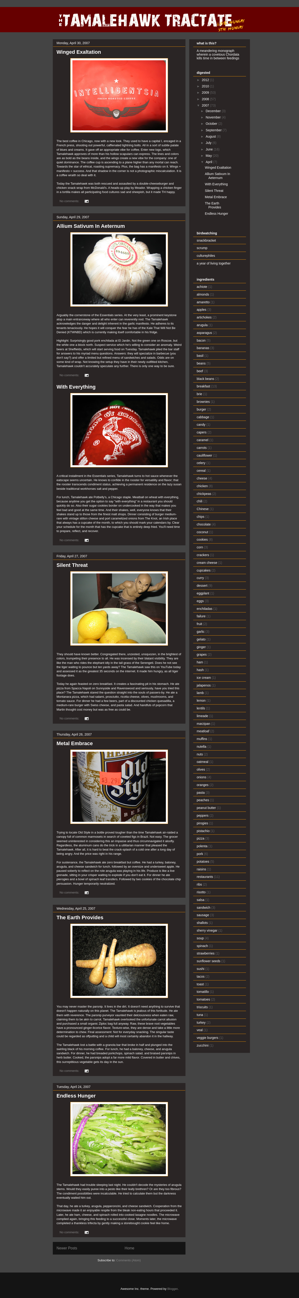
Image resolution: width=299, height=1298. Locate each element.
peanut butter (206, 808)
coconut (202, 532)
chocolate (204, 524)
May (209, 155)
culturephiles (206, 255)
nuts (200, 754)
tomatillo (203, 992)
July (209, 143)
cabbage (203, 417)
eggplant (203, 593)
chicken (202, 486)
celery (201, 463)
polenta (202, 846)
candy (201, 424)
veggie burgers (207, 1038)
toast (200, 984)
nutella (201, 746)
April (209, 162)
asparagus (204, 333)
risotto (201, 892)
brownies (203, 402)
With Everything (76, 387)
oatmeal (202, 762)
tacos (200, 976)
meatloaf (203, 731)
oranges (203, 785)
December (213, 111)
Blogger (172, 1289)
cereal (201, 470)
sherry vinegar (207, 930)
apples (201, 309)
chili (199, 501)
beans (201, 363)
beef (200, 371)
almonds (203, 294)
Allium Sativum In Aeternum (91, 226)
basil (200, 356)
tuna (200, 1015)
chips (200, 516)
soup (200, 938)
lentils (201, 708)
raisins (201, 869)
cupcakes (203, 570)
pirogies (202, 823)
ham (200, 662)
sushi (200, 969)
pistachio (203, 831)
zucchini (203, 1045)
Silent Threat (72, 565)
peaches (203, 800)
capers (201, 432)
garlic (200, 631)
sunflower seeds (208, 961)
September (214, 130)
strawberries (205, 953)
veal (200, 1030)
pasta (201, 792)
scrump (202, 248)
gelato (201, 639)
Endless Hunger (76, 1096)
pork (200, 854)
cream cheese (207, 563)
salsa (200, 900)
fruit (199, 624)
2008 (206, 99)
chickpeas (204, 494)
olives (201, 769)
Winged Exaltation (79, 52)
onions (201, 777)
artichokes (204, 317)
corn (200, 547)
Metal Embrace (75, 743)
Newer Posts (67, 1248)
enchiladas (204, 609)
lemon (201, 700)
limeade (202, 716)
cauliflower (204, 455)
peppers (203, 815)
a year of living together (214, 263)
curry (200, 578)
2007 (206, 105)
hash (200, 670)
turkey (201, 1022)
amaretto (203, 302)
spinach (202, 946)
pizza (200, 838)
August (211, 136)
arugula (202, 325)
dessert (202, 585)
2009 (206, 92)
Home (129, 1248)
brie (199, 394)
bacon (201, 340)
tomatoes (203, 999)
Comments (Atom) (128, 1260)
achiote (202, 287)
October (212, 123)
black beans (205, 379)
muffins (202, 739)
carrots (202, 448)
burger (201, 409)
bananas (203, 348)
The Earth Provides (80, 917)
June (210, 149)
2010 (206, 86)
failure (201, 616)
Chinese (203, 509)
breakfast (203, 386)
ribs (199, 884)
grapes (202, 654)
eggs (200, 601)
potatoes (203, 861)
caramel (202, 440)
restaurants (205, 877)
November (213, 117)
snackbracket (206, 240)
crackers (203, 555)
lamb (200, 693)
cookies (202, 539)
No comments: (70, 201)
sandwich (203, 907)
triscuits (202, 1007)
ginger (201, 647)
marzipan (203, 724)
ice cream (204, 677)
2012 (206, 80)
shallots (202, 923)
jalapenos (204, 685)
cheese (202, 478)
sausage (203, 915)
